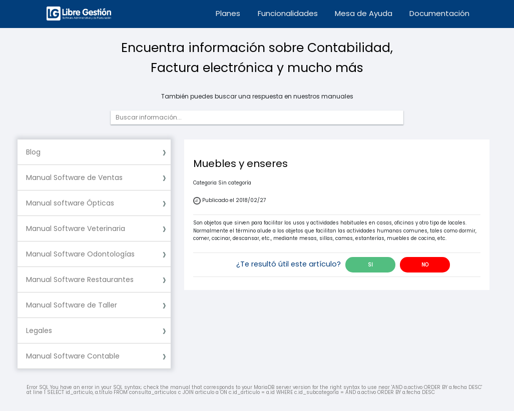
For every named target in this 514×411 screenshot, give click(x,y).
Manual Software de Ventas (74, 177)
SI (370, 265)
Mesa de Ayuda (363, 13)
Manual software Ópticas (70, 203)
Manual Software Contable (73, 356)
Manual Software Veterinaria (75, 229)
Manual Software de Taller (71, 305)
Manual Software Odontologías (80, 254)
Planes (228, 13)
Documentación (439, 13)
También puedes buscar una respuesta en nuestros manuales (257, 97)
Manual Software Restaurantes (80, 279)
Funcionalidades (288, 13)
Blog (33, 152)
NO (424, 265)
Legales (39, 331)
